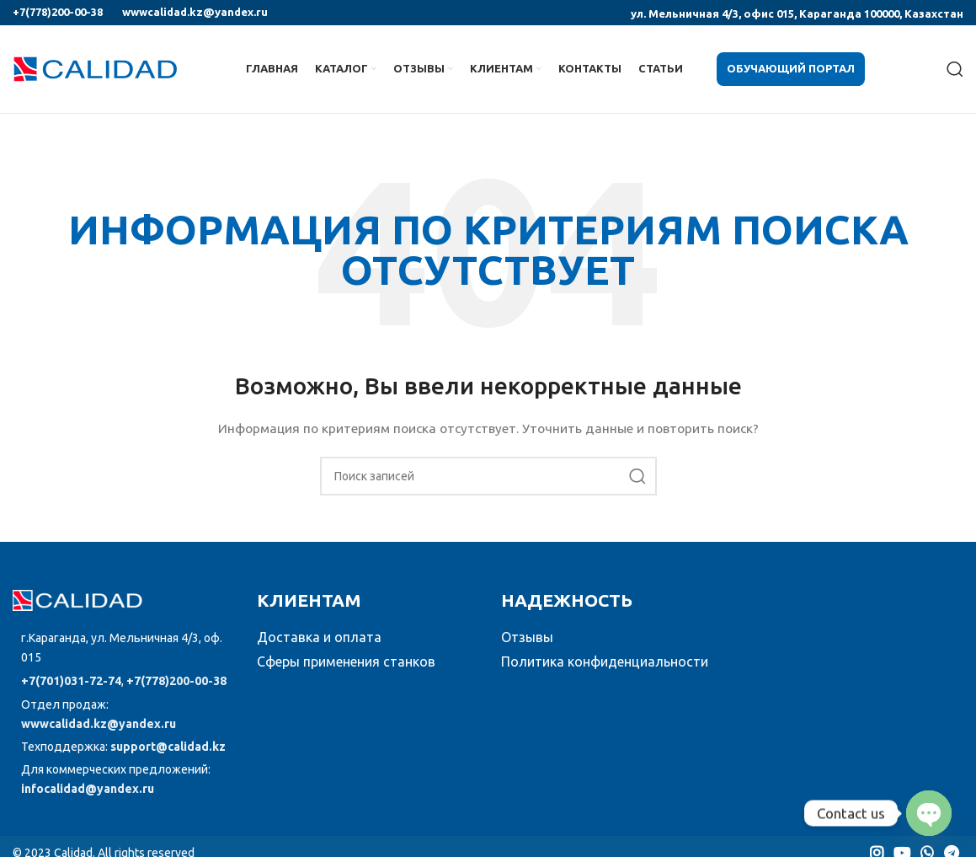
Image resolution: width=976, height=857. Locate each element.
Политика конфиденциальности (604, 661)
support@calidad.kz (168, 746)
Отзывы (527, 637)
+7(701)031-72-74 (71, 681)
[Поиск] (955, 69)
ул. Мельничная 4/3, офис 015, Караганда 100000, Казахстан (797, 13)
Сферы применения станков (346, 661)
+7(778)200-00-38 (58, 12)
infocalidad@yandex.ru (87, 788)
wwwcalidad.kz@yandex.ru (195, 12)
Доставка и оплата (319, 637)
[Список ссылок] (122, 648)
